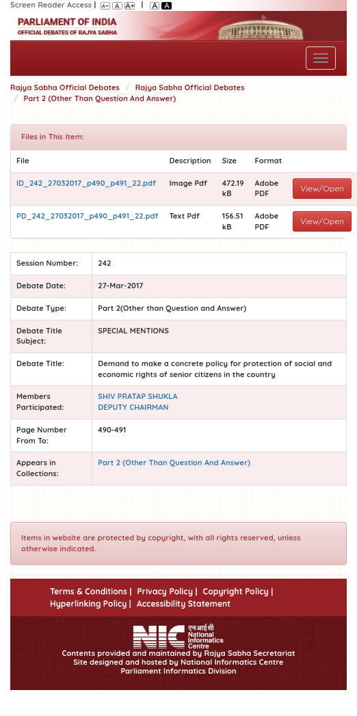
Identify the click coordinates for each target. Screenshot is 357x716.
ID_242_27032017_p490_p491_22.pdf (86, 183)
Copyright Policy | (238, 591)
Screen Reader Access (51, 5)
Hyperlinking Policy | (90, 603)
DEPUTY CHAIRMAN (133, 407)
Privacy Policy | (167, 591)
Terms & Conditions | (90, 591)
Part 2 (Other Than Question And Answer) (100, 98)
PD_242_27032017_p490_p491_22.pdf (87, 216)
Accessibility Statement (183, 603)
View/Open (322, 188)
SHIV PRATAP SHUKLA (137, 396)
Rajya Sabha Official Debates (65, 87)
